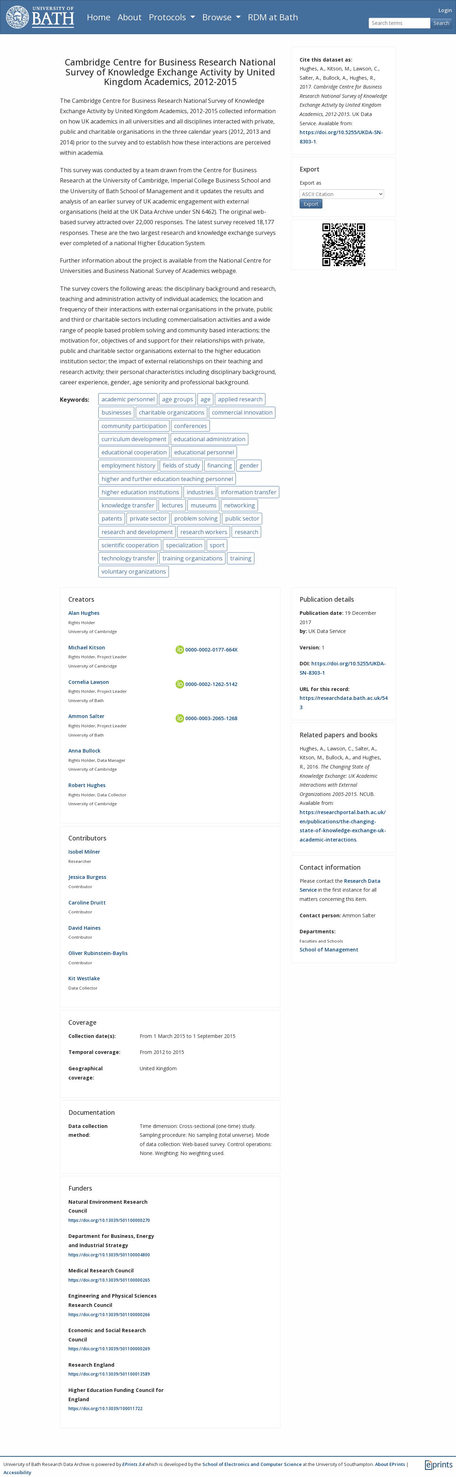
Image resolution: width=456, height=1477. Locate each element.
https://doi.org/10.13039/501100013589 (109, 1374)
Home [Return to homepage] (98, 17)
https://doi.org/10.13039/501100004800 (109, 1254)
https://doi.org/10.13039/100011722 (105, 1408)
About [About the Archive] (130, 17)
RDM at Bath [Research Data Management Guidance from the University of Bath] (273, 17)
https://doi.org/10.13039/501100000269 (109, 1348)
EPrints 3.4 (133, 1464)
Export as (310, 182)
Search (441, 23)
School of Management (329, 949)
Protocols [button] (168, 17)
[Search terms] (400, 23)
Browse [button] (218, 17)
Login (445, 10)
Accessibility (17, 1472)
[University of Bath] (40, 17)
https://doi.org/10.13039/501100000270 (109, 1220)
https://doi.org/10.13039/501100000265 (109, 1280)
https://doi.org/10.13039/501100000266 (109, 1314)
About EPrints (390, 1464)
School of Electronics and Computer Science (252, 1464)
